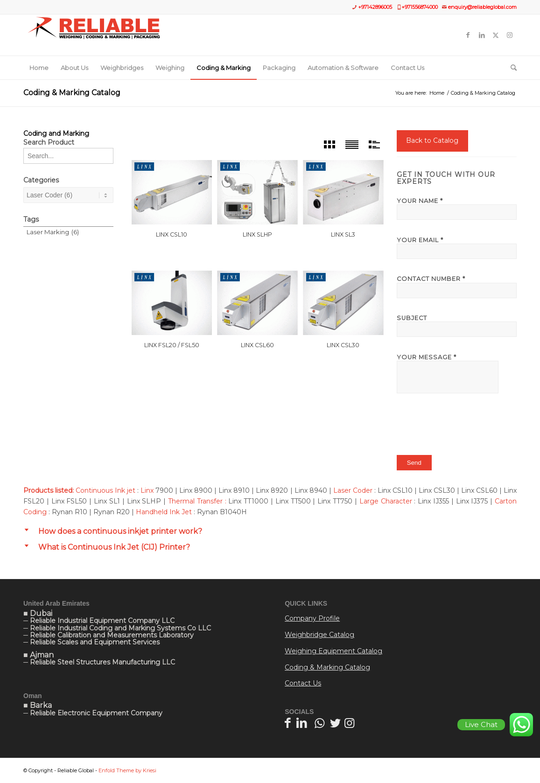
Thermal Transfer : (197, 501)
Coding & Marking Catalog (71, 92)
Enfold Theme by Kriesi (127, 770)
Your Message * (457, 373)
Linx (147, 490)
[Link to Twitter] (496, 35)
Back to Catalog (432, 140)
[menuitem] (39, 67)
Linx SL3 (343, 234)
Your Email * (457, 248)
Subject (457, 326)
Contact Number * (457, 286)
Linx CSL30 (343, 345)
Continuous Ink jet (105, 490)
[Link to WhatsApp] (319, 723)
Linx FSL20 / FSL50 (171, 345)
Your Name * (457, 208)
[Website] (93, 35)
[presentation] (468, 428)
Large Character (384, 501)
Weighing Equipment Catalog (333, 651)
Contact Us (303, 683)
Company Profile (312, 618)
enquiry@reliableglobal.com (482, 7)
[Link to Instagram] (510, 35)
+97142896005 (375, 7)
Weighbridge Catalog (319, 634)
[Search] (511, 67)
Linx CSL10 (171, 234)
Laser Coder (352, 490)
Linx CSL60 (257, 345)
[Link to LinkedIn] (482, 35)
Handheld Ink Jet (164, 512)
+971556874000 (419, 7)
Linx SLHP (257, 234)
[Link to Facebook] (468, 35)
